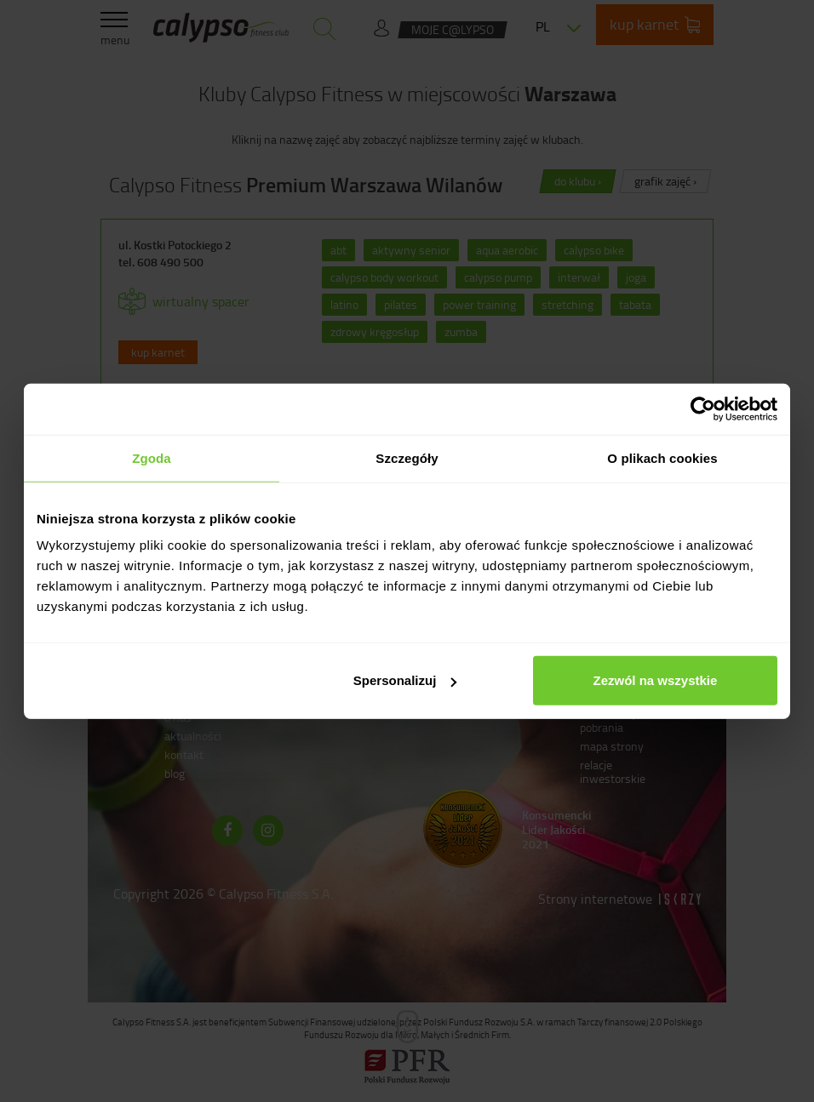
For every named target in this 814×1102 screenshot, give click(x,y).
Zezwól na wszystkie (655, 680)
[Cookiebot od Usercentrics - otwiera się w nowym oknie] (702, 408)
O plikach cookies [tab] (662, 457)
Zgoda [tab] (151, 457)
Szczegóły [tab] (406, 457)
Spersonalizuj (405, 680)
